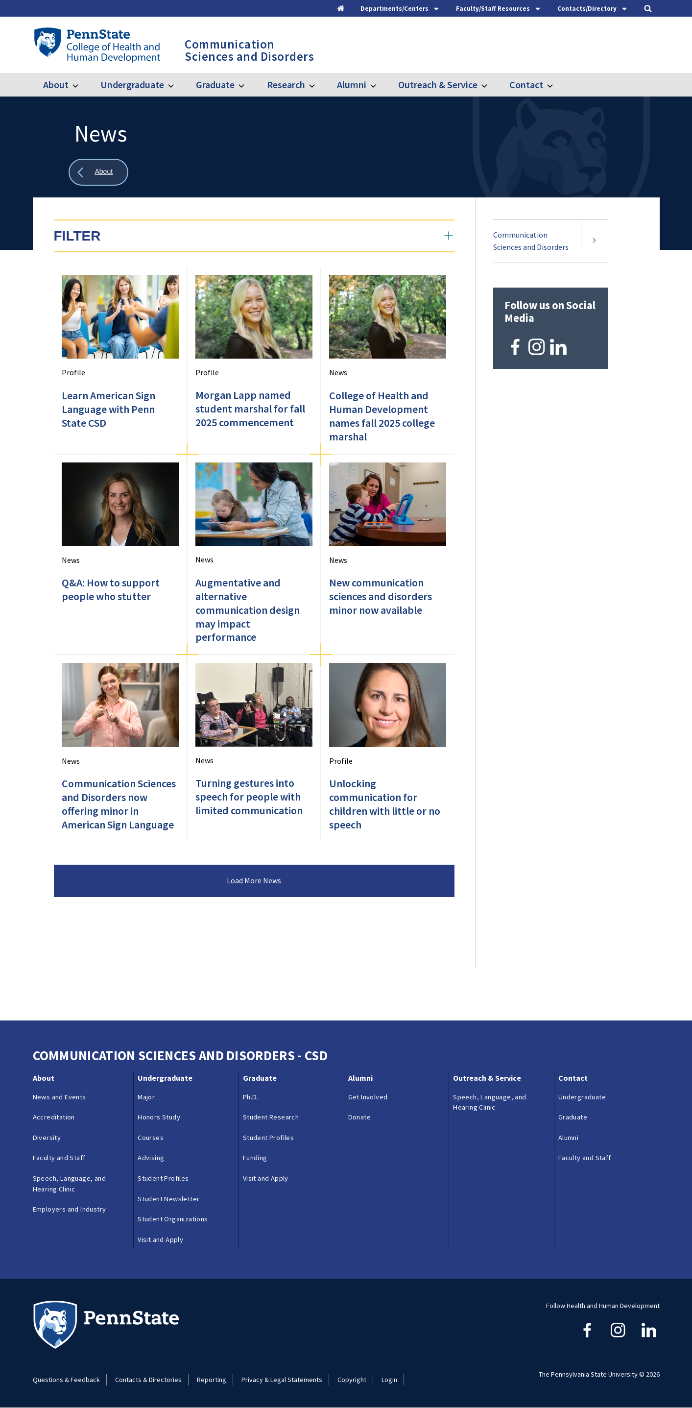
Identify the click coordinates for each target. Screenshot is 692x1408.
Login (389, 1379)
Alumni (351, 84)
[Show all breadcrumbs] (98, 172)
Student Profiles (163, 1178)
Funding (255, 1157)
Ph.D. (251, 1096)
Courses (151, 1137)
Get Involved (368, 1096)
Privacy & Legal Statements (281, 1379)
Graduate (215, 84)
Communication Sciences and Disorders (531, 241)
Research (286, 84)
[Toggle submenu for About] (81, 85)
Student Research (271, 1117)
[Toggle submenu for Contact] (556, 85)
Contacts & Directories (148, 1379)
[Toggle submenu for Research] (318, 85)
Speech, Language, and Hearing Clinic (69, 1183)
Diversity (47, 1137)
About (56, 84)
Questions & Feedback (66, 1379)
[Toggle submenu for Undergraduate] (177, 85)
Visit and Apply (160, 1239)
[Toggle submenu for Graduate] (247, 85)
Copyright (351, 1379)
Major (146, 1096)
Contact (526, 84)
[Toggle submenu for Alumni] (379, 85)
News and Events (59, 1096)
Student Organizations (173, 1218)
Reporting (211, 1379)
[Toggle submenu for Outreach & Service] (490, 85)
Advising (151, 1157)
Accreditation (54, 1117)
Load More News (254, 880)
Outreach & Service (437, 84)
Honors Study (159, 1117)
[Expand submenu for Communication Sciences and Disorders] (594, 241)
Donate (359, 1117)
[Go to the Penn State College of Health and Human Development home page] (96, 44)
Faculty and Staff (59, 1157)
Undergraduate (132, 84)
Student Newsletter (168, 1198)
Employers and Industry (69, 1209)
